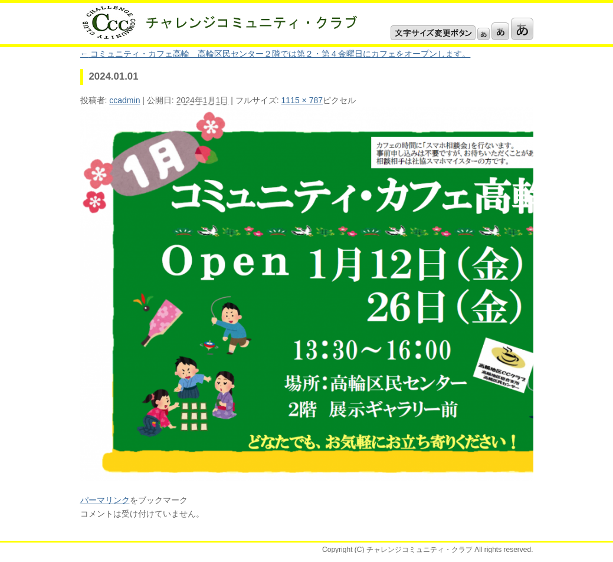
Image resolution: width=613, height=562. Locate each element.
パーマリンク (105, 500)
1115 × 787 (302, 100)
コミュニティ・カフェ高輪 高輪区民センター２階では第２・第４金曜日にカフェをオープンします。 (275, 53)
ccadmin (124, 100)
